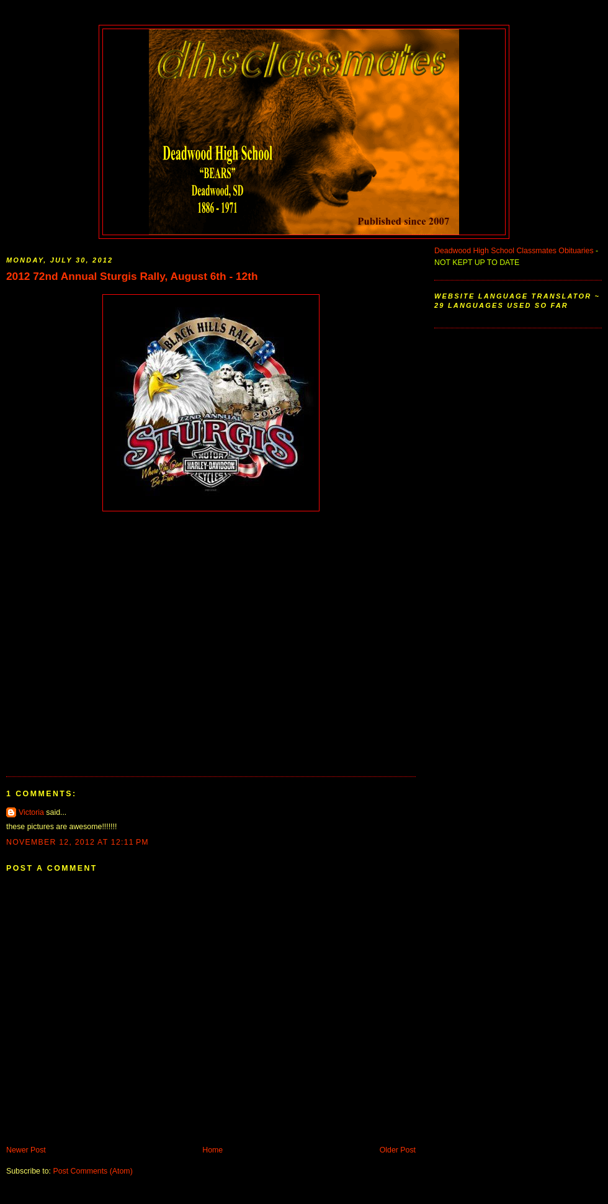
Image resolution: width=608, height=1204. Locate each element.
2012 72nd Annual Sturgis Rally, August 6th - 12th (132, 276)
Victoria (31, 812)
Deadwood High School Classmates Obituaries (514, 250)
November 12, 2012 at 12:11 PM (77, 842)
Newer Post (26, 1150)
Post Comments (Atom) (92, 1171)
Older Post (398, 1150)
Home (212, 1150)
